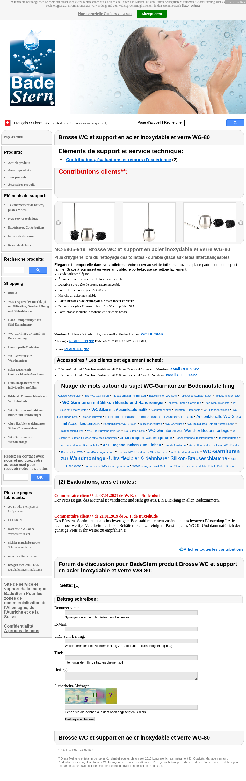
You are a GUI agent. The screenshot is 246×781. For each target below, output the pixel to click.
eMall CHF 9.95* (184, 369)
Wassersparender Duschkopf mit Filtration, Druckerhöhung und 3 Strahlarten (28, 306)
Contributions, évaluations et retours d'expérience (118, 159)
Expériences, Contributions (26, 227)
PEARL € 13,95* (76, 349)
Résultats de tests (19, 245)
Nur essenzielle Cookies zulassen (105, 14)
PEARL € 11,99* (81, 341)
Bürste (12, 292)
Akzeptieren (151, 14)
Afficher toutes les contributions (213, 549)
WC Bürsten (152, 334)
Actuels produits (19, 163)
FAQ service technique (23, 218)
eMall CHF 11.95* (181, 375)
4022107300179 (113, 341)
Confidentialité (18, 626)
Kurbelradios (22, 556)
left (58, 222)
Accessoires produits (21, 184)
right (240, 222)
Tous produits (17, 177)
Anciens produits (19, 170)
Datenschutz (191, 6)
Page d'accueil (149, 122)
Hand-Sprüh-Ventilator (23, 347)
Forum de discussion (21, 236)
